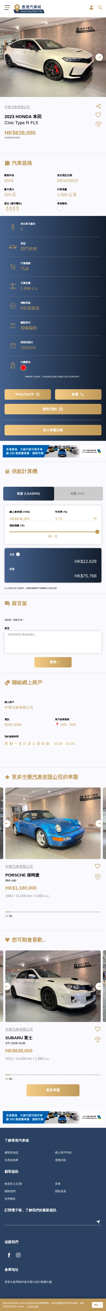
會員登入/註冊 (13, 1183)
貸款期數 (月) (17, 525)
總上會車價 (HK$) (19, 512)
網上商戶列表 (63, 1152)
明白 (96, 1305)
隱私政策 (60, 1191)
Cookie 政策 (33, 1306)
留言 (7, 628)
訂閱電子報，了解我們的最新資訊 (30, 1210)
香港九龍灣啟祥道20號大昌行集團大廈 (28, 1281)
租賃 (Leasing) (28, 493)
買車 (58, 1183)
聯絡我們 (10, 1191)
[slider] (97, 532)
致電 (78, 394)
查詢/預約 (53, 409)
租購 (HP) (77, 493)
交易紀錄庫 (11, 1160)
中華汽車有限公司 (19, 707)
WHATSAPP (27, 394)
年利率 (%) (61, 512)
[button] (99, 57)
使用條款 (10, 1198)
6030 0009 (13, 725)
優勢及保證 (11, 1152)
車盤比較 (60, 1160)
